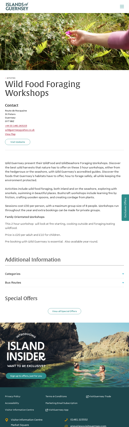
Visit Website (17, 142)
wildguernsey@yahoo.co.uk (20, 130)
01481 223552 (76, 420)
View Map (10, 134)
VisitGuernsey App (57, 410)
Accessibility (12, 403)
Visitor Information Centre (19, 410)
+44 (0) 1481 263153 (16, 126)
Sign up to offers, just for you (26, 376)
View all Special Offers (64, 311)
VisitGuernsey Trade (98, 396)
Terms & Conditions (56, 396)
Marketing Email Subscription (61, 403)
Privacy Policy (12, 396)
